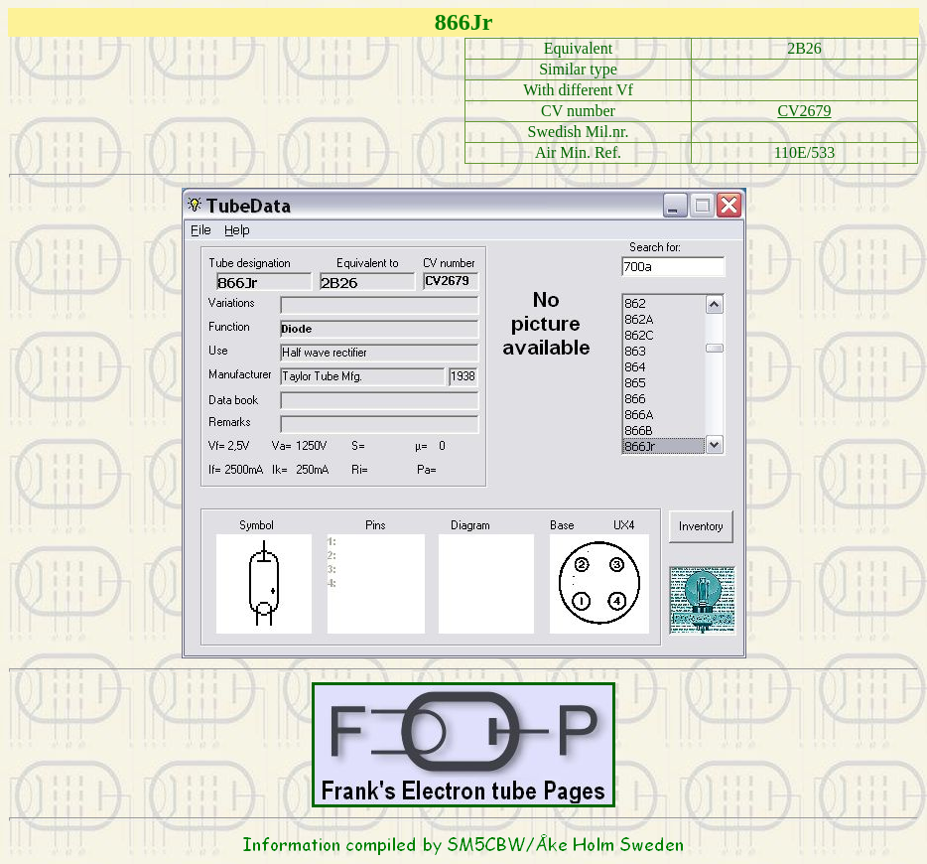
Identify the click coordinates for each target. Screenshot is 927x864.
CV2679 (804, 110)
